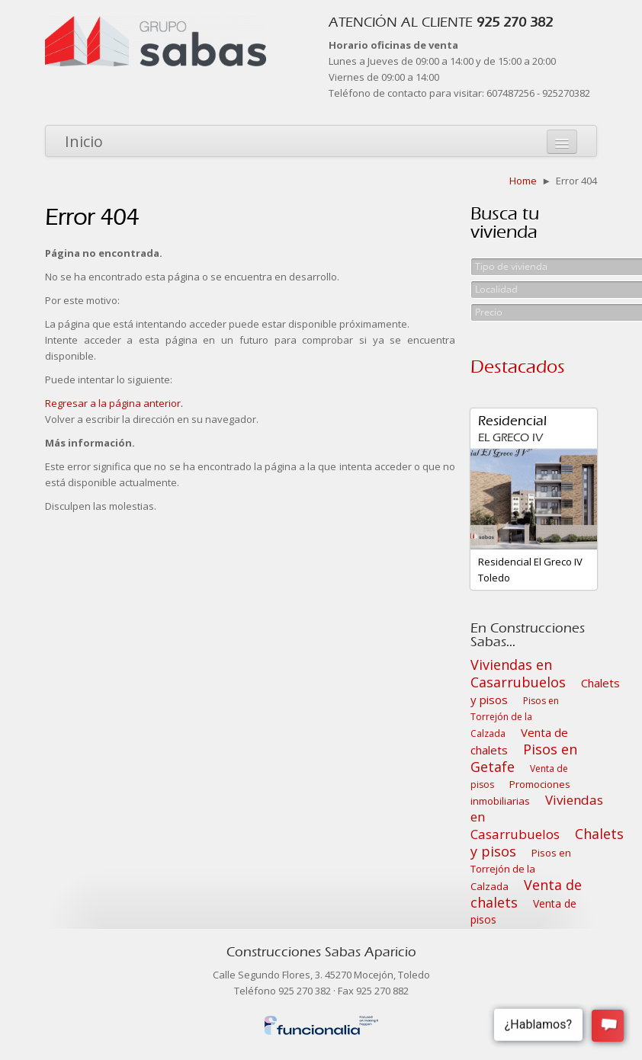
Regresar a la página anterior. (114, 403)
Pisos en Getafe (523, 758)
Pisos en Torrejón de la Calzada (514, 717)
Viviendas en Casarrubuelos (518, 673)
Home (523, 180)
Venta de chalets (526, 893)
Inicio (84, 141)
